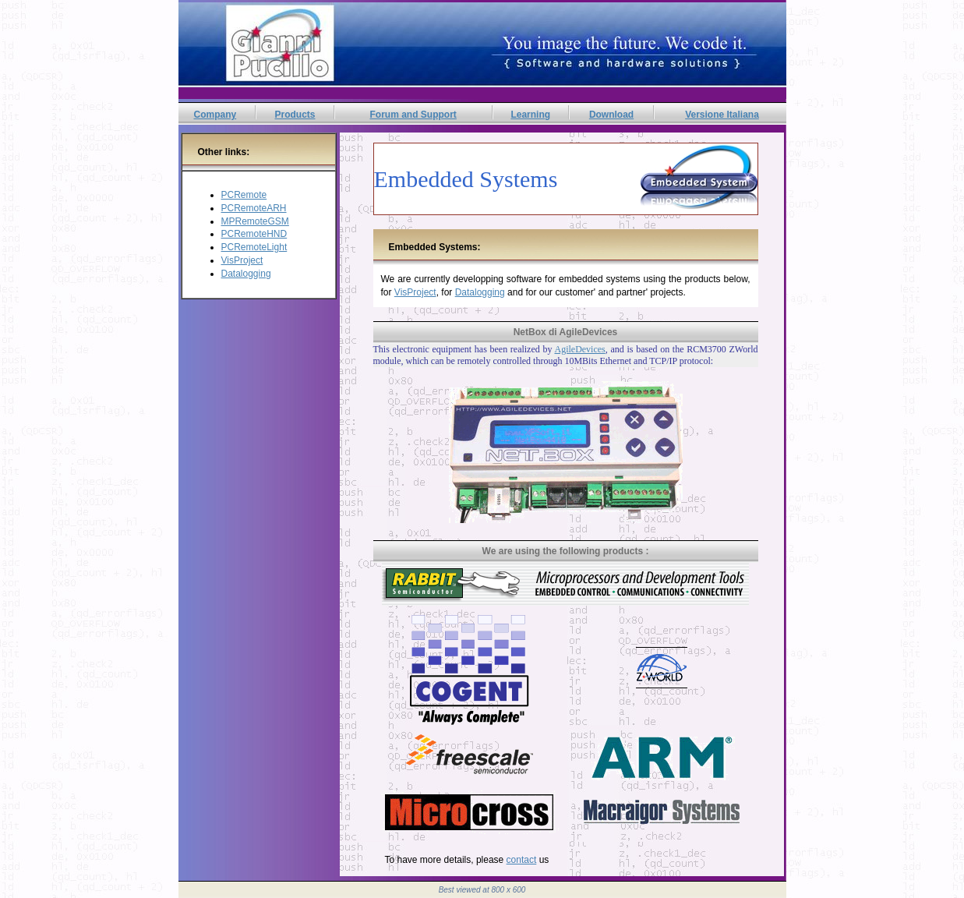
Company (214, 114)
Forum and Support (413, 114)
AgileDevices (579, 349)
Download (611, 114)
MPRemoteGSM (255, 221)
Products (294, 114)
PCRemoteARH (254, 208)
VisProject (242, 260)
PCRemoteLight (254, 247)
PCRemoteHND (254, 233)
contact (522, 859)
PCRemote (244, 194)
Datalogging (246, 273)
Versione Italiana (722, 114)
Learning (530, 114)
